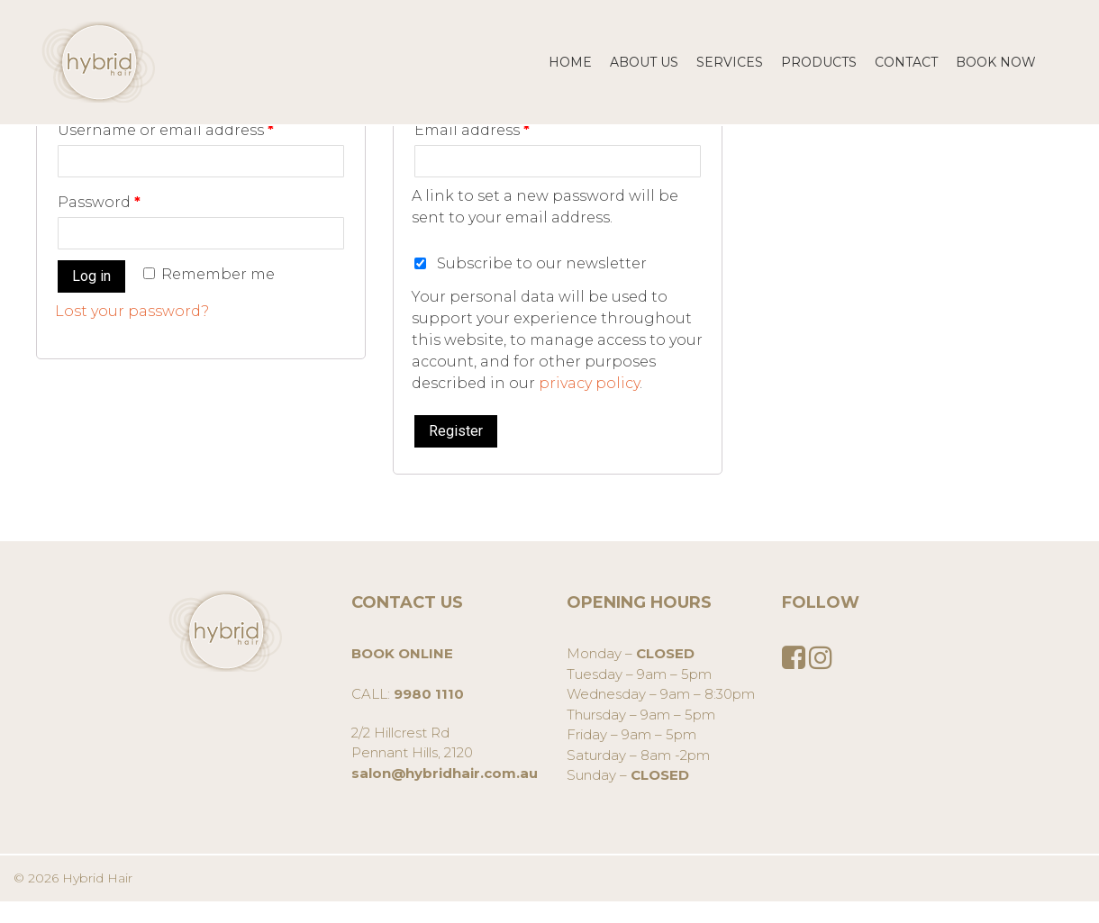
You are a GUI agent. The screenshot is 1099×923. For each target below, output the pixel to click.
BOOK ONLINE (402, 653)
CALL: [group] (407, 673)
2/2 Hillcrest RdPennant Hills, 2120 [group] (444, 753)
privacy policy (589, 383)
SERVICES (729, 62)
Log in (91, 276)
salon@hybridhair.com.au (444, 773)
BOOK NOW (996, 62)
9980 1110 (429, 693)
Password (99, 202)
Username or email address (166, 130)
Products (819, 62)
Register (456, 430)
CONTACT (906, 62)
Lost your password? (132, 311)
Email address (472, 130)
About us (644, 62)
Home (570, 62)
